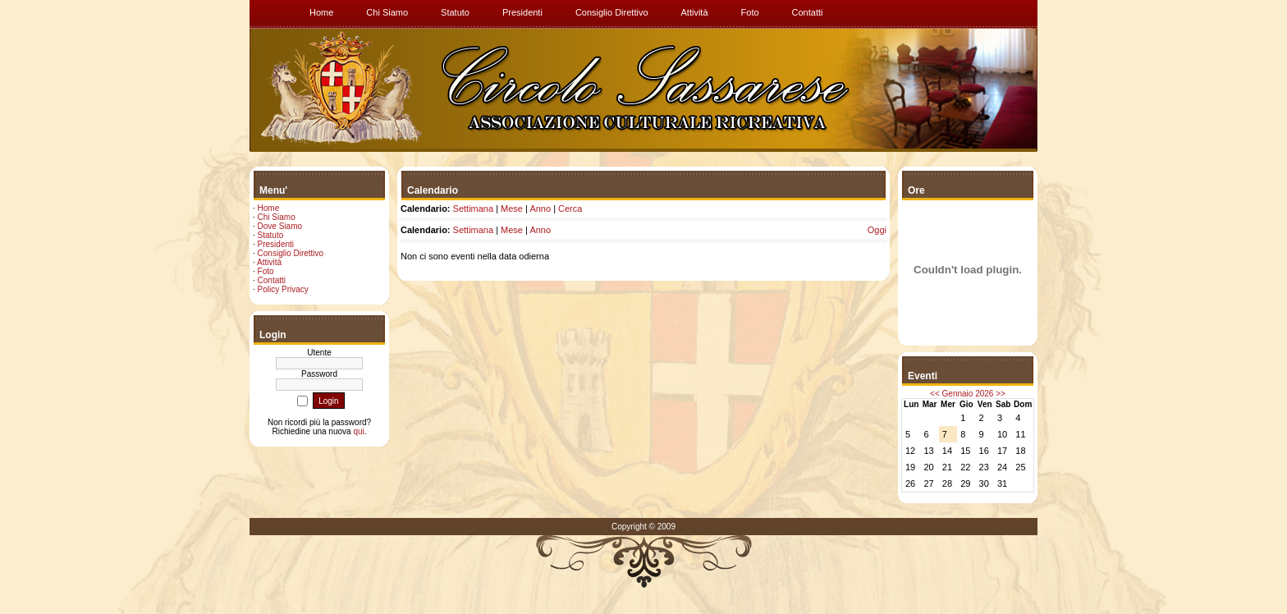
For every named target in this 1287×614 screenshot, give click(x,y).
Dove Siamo (280, 226)
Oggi (877, 230)
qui (358, 431)
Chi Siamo (276, 217)
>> (1000, 393)
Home (269, 208)
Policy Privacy (283, 289)
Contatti (272, 280)
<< (935, 393)
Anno (540, 208)
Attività (269, 262)
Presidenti (276, 244)
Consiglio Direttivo (291, 253)
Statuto (271, 235)
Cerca (570, 208)
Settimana (473, 208)
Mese (512, 208)
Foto (266, 271)
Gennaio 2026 (968, 393)
